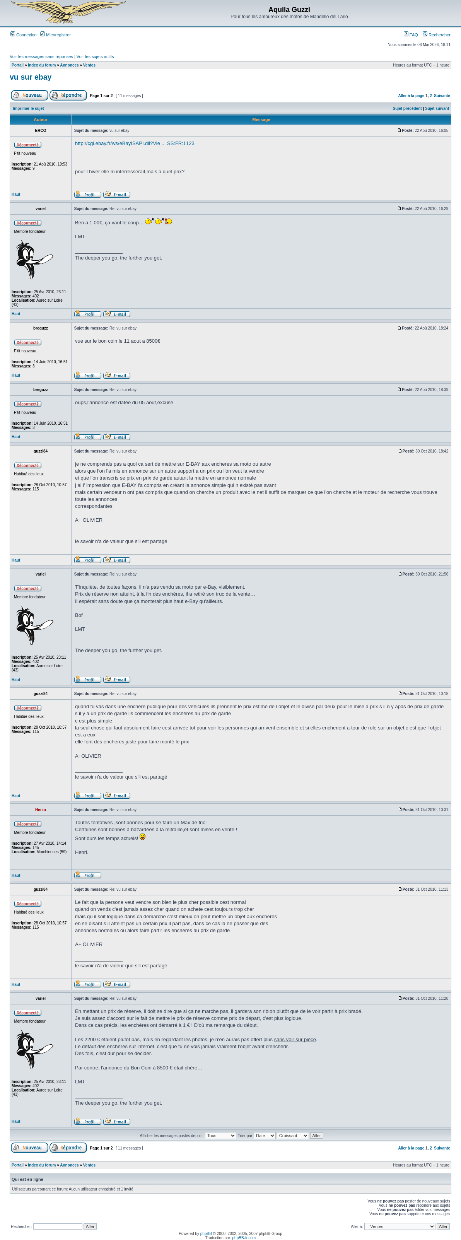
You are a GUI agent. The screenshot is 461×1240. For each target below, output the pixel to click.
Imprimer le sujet (28, 108)
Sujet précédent (407, 108)
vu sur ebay (30, 77)
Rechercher (437, 34)
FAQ (411, 34)
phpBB (206, 1233)
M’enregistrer (55, 34)
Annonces (69, 65)
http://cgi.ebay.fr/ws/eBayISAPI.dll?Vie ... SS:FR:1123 (135, 143)
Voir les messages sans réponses (41, 56)
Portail (18, 65)
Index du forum (42, 65)
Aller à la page (411, 96)
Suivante (442, 96)
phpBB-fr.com (244, 1238)
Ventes (89, 65)
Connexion (23, 34)
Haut (16, 194)
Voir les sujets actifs (95, 56)
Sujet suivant (437, 108)
